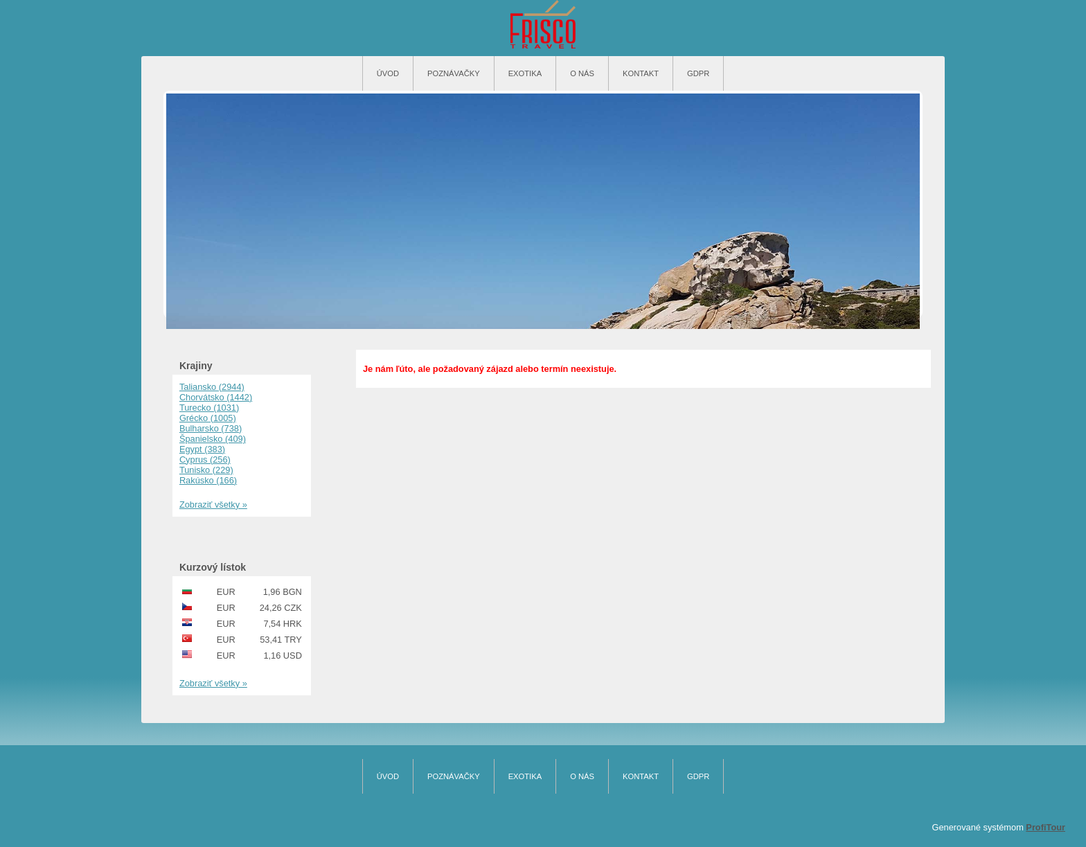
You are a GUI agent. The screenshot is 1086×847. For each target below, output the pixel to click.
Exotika (525, 73)
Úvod (388, 73)
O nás (582, 73)
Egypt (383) (202, 449)
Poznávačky (453, 73)
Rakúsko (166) (208, 480)
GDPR (698, 73)
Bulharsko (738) (210, 428)
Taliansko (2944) (211, 387)
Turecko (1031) (209, 407)
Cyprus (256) (205, 459)
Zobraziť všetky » (213, 504)
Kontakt (641, 73)
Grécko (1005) (207, 418)
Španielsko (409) (212, 439)
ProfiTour (1045, 827)
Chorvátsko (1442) (215, 397)
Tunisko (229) (206, 470)
